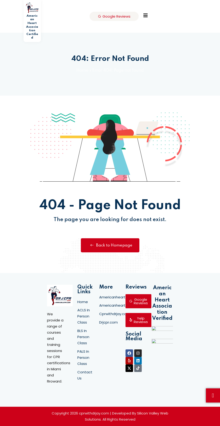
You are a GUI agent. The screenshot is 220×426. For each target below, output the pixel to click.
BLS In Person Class (83, 336)
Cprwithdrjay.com (114, 313)
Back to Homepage (110, 245)
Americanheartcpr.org (118, 305)
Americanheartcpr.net (118, 297)
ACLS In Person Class (83, 316)
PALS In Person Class (83, 357)
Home (82, 70)
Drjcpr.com (108, 322)
